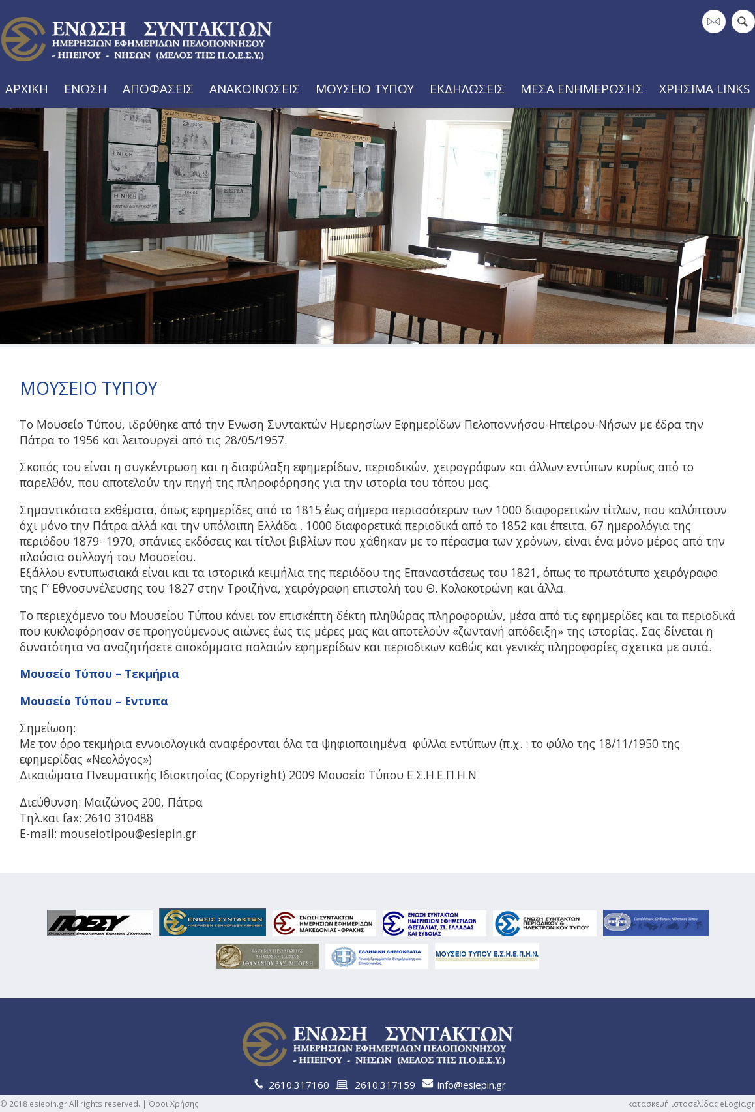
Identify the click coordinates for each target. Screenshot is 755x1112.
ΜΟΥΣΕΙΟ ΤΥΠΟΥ (368, 88)
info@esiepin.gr (471, 1084)
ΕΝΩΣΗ (87, 88)
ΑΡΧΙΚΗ (24, 88)
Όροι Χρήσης (173, 1103)
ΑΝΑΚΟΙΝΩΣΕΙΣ (258, 88)
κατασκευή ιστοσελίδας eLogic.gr (691, 1103)
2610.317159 (385, 1084)
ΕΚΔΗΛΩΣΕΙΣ (472, 88)
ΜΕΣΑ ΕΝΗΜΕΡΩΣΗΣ (587, 88)
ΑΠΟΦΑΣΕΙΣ (162, 88)
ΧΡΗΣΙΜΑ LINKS (708, 88)
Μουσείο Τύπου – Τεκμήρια (99, 673)
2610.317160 (299, 1084)
